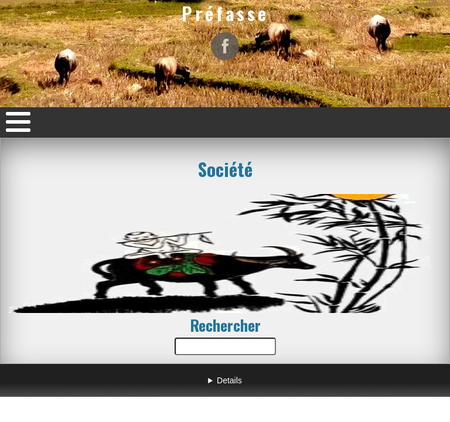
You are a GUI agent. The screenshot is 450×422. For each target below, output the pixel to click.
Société (225, 168)
